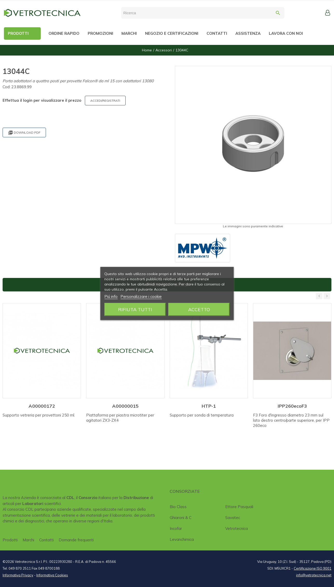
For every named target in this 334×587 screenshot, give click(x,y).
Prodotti (10, 539)
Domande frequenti (76, 539)
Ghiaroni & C (181, 517)
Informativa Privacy (18, 575)
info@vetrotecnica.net (313, 575)
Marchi (28, 539)
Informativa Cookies (52, 575)
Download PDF (24, 132)
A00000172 (42, 406)
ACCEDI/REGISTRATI (105, 101)
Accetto (199, 309)
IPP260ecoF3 (292, 406)
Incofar (176, 528)
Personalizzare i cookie (141, 296)
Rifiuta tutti (135, 309)
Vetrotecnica (236, 528)
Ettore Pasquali (239, 506)
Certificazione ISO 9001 (312, 568)
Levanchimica (182, 539)
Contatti (46, 539)
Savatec (232, 517)
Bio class (178, 506)
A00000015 (125, 406)
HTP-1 (209, 406)
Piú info (111, 296)
